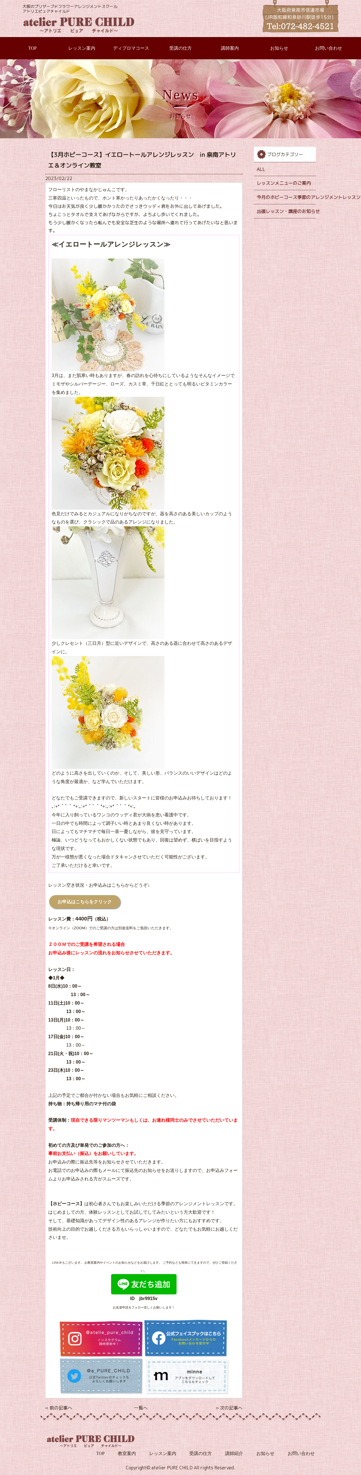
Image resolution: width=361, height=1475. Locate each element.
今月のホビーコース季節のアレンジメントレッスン (286, 197)
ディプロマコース (131, 48)
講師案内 (230, 48)
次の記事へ (231, 1408)
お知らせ (279, 48)
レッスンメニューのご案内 (284, 183)
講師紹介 (234, 1453)
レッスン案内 (81, 48)
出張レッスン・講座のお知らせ (286, 211)
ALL (261, 169)
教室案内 (127, 1453)
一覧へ (141, 1408)
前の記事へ (61, 1408)
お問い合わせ (328, 48)
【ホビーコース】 (66, 1204)
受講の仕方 (180, 48)
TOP (32, 48)
